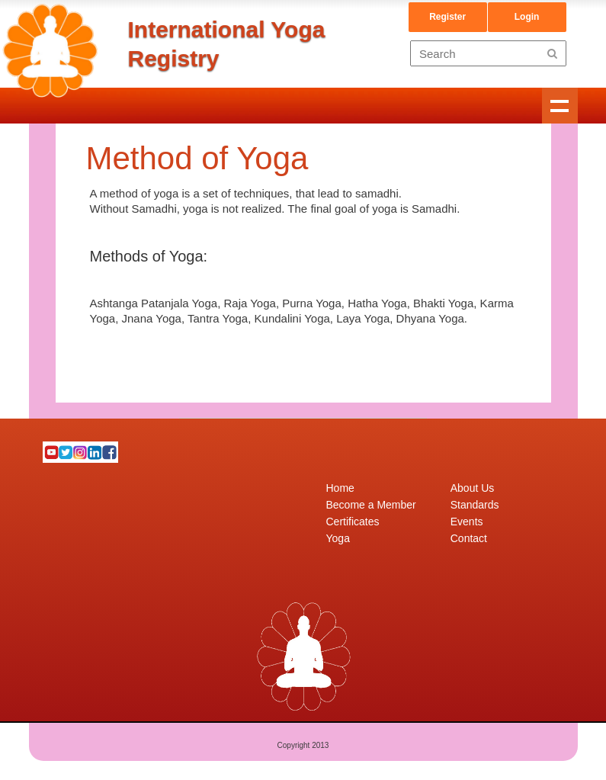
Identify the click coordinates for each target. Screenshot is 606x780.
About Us (472, 488)
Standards (474, 505)
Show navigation (560, 106)
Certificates (353, 521)
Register (447, 16)
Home (340, 488)
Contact (468, 538)
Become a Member (371, 505)
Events (466, 521)
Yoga (338, 538)
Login (527, 16)
